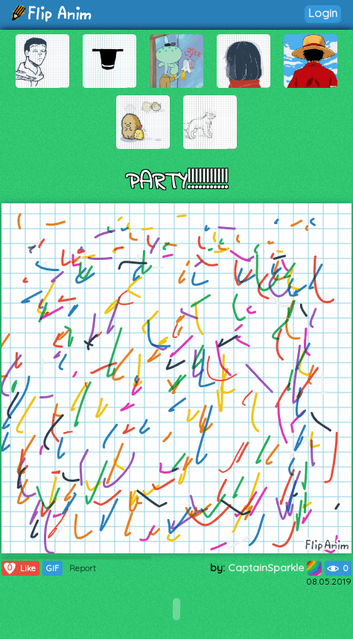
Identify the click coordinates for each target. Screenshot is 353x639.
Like (19, 568)
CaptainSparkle (275, 567)
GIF (52, 568)
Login (322, 13)
